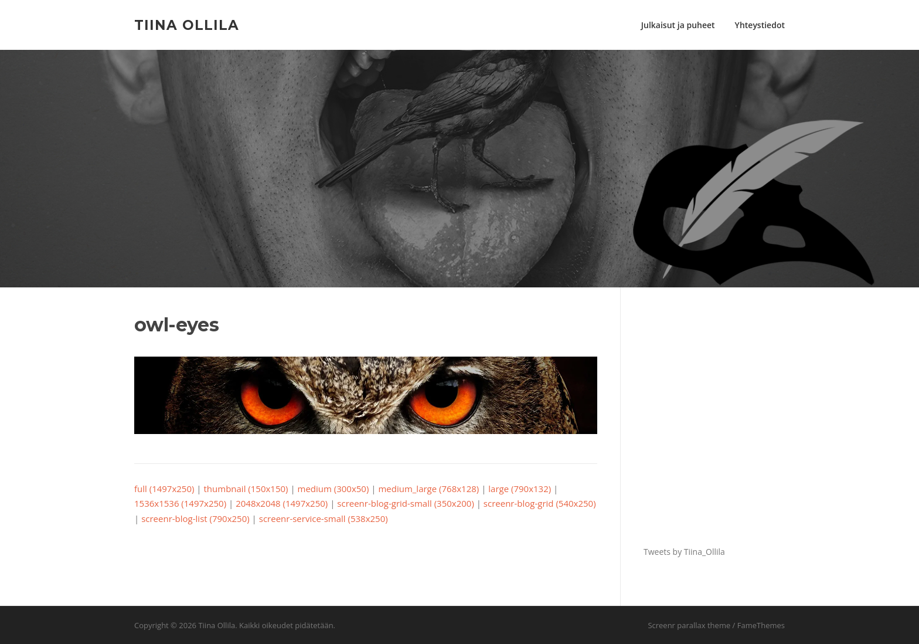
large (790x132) (519, 488)
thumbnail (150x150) (246, 488)
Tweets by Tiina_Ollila (684, 551)
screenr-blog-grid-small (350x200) (405, 503)
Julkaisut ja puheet (678, 24)
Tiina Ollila (186, 24)
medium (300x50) (333, 488)
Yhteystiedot (760, 24)
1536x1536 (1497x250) (180, 503)
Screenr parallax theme (689, 625)
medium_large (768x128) (428, 488)
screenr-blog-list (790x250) (195, 518)
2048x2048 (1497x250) (282, 503)
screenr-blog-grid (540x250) (540, 503)
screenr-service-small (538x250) (323, 518)
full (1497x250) (164, 488)
